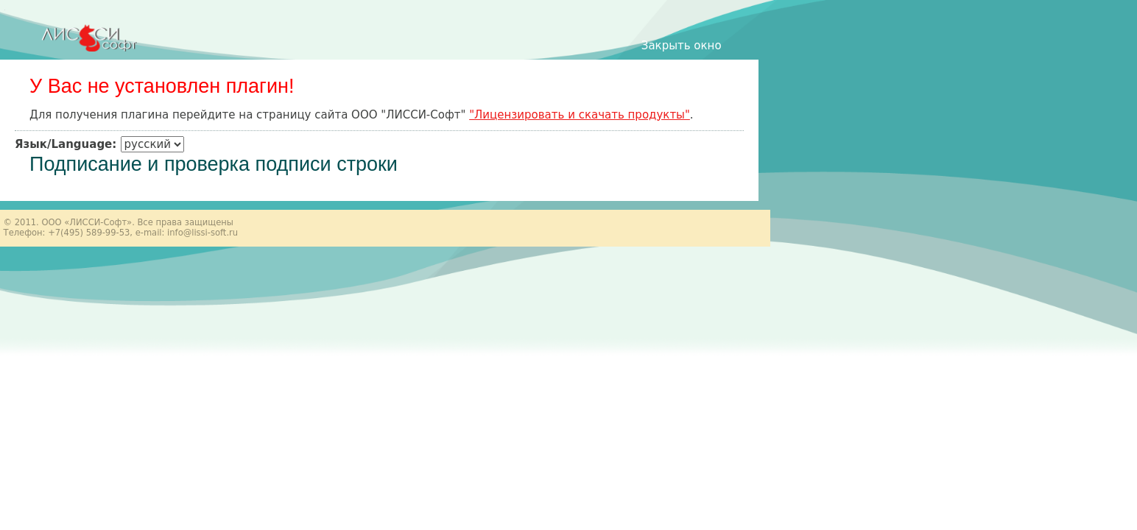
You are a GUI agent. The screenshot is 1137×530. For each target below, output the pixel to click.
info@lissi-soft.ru (202, 232)
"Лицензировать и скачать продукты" (579, 114)
